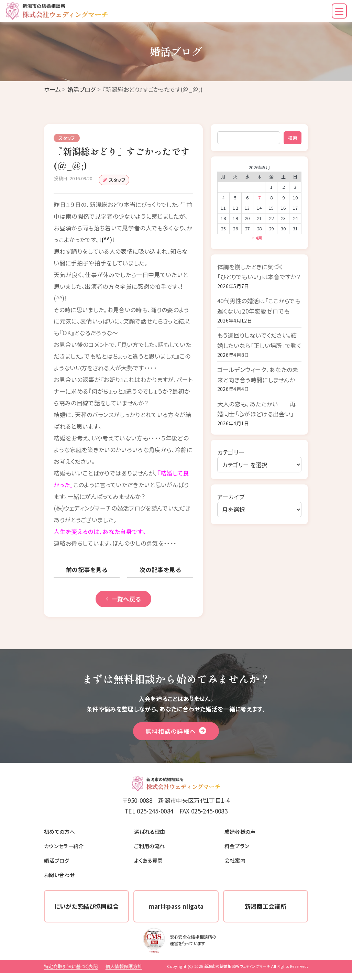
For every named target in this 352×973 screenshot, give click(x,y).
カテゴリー (231, 452)
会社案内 (234, 860)
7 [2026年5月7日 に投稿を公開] (259, 197)
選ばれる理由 (149, 831)
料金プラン (236, 846)
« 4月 (257, 237)
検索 (292, 137)
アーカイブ (231, 496)
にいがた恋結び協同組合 (86, 906)
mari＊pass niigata (176, 906)
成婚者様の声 (240, 831)
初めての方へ (59, 831)
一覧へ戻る (123, 598)
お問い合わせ (59, 874)
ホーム (52, 89)
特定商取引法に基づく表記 (71, 966)
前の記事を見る (86, 569)
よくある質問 (148, 860)
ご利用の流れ (149, 846)
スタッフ (117, 180)
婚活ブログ (81, 89)
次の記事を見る (160, 569)
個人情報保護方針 (124, 966)
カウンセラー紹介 (64, 846)
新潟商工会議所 (265, 906)
